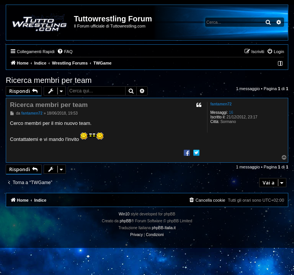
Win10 (124, 214)
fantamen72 (221, 104)
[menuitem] (64, 51)
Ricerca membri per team (49, 80)
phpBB (125, 221)
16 (231, 112)
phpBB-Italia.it (164, 228)
